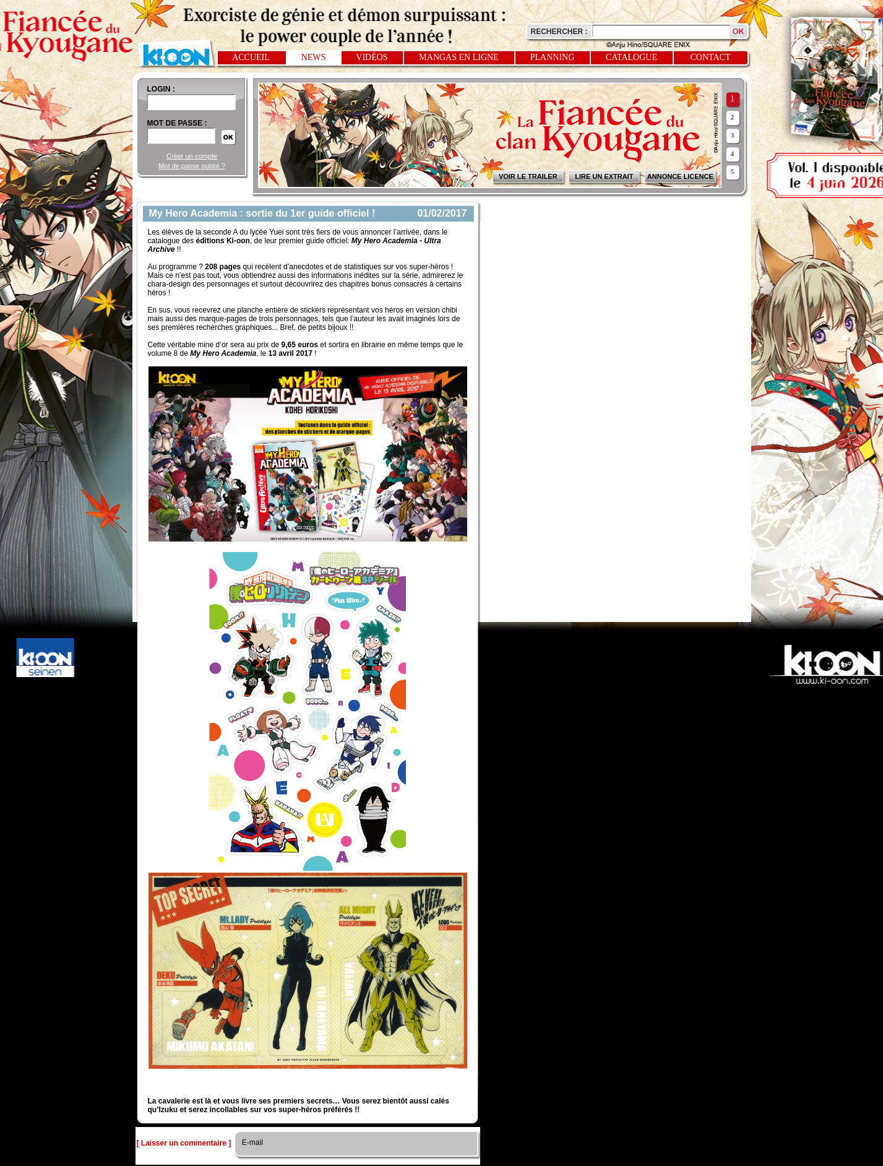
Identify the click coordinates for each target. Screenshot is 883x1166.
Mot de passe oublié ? (191, 166)
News (313, 57)
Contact (711, 57)
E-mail (251, 1142)
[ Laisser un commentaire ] (184, 1143)
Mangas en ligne (458, 57)
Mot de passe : (177, 123)
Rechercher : (559, 31)
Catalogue (631, 57)
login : (161, 89)
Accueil (251, 57)
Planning (552, 57)
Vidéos (371, 57)
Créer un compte (191, 156)
